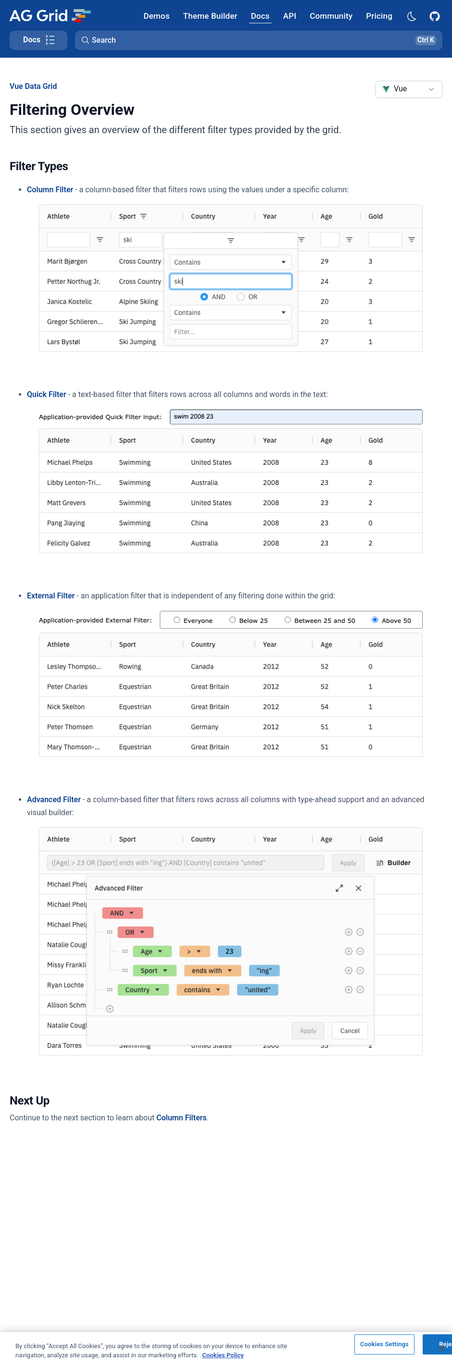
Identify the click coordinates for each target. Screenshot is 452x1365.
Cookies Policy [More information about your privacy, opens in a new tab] (223, 1355)
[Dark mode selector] (411, 15)
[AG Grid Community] (331, 15)
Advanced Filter (54, 799)
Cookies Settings (384, 1344)
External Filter (51, 595)
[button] (258, 40)
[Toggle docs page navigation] (38, 40)
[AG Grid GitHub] (435, 15)
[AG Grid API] (289, 15)
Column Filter (50, 189)
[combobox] (408, 89)
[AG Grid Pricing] (379, 15)
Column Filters (181, 1117)
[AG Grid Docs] (260, 15)
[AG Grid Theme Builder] (210, 15)
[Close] (441, 1348)
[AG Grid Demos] (156, 15)
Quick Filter (46, 394)
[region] (226, 1348)
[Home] (50, 15)
